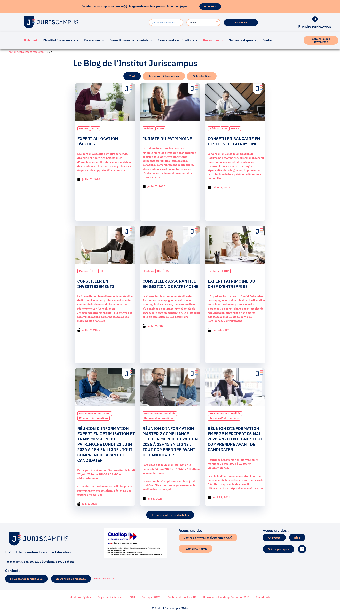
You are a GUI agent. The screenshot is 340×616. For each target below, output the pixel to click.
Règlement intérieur (110, 597)
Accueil (32, 40)
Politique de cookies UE (181, 597)
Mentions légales (80, 597)
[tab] (132, 76)
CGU (132, 597)
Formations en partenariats (131, 40)
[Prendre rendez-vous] (315, 19)
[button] (170, 514)
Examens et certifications (178, 40)
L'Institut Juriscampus (61, 40)
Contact (268, 40)
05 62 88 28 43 (104, 578)
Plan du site (263, 597)
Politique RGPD (151, 597)
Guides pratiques (243, 40)
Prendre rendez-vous (314, 26)
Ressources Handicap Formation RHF (226, 597)
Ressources (213, 40)
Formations (94, 40)
